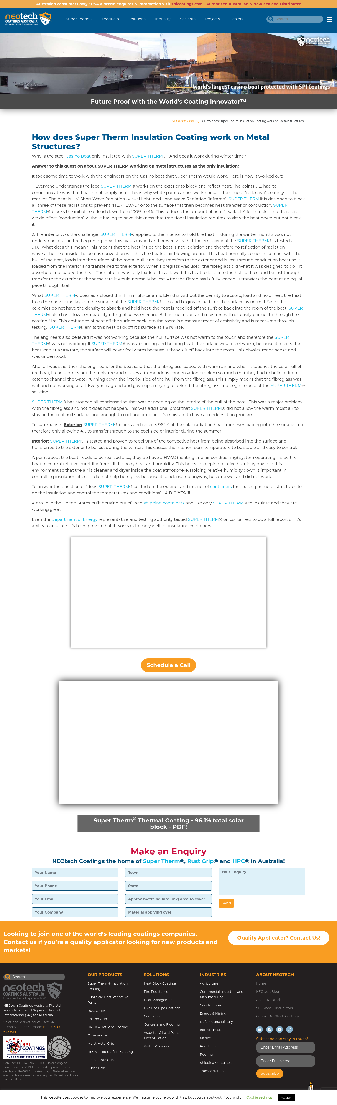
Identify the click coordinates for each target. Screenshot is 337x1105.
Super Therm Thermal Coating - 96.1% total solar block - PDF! (168, 823)
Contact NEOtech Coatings (277, 1016)
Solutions (137, 19)
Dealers (236, 19)
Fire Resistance (156, 992)
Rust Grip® (96, 1011)
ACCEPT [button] (287, 1097)
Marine (205, 1038)
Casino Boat (78, 156)
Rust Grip (200, 861)
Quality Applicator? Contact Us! (278, 938)
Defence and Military (216, 1022)
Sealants (188, 19)
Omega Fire (97, 1036)
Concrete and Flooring (162, 1025)
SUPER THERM (147, 156)
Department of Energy (74, 519)
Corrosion (152, 1016)
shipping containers (164, 503)
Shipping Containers (216, 1063)
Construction (210, 1005)
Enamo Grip (97, 1019)
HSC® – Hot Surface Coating (110, 1052)
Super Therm (161, 861)
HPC (238, 861)
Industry (163, 19)
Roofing (206, 1055)
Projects (212, 19)
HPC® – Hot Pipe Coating (108, 1027)
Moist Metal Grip (101, 1044)
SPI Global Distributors (274, 1008)
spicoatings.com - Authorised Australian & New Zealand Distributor (236, 4)
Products (110, 19)
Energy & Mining (213, 1014)
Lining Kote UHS (101, 1060)
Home (261, 984)
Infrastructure (211, 1030)
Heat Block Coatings (160, 984)
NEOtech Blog (267, 992)
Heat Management (159, 1000)
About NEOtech (268, 1000)
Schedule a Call (168, 665)
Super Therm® (79, 19)
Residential (208, 1046)
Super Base (97, 1068)
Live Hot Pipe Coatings (162, 1008)
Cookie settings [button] (259, 1097)
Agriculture (209, 984)
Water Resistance (158, 1046)
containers (221, 486)
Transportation (212, 1071)
